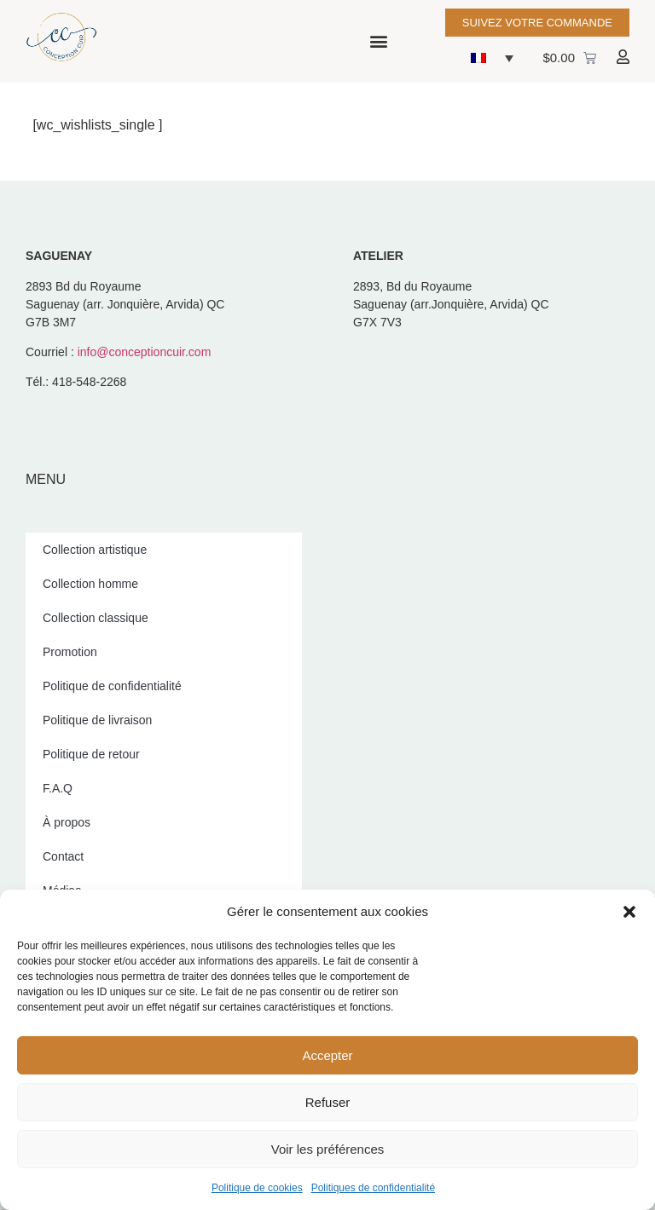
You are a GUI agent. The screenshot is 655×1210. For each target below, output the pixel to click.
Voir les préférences (328, 1149)
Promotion (70, 652)
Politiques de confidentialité (373, 1188)
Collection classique (95, 618)
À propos (66, 822)
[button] (629, 911)
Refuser (328, 1102)
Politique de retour (91, 754)
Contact (63, 856)
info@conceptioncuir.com (145, 352)
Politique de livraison (97, 720)
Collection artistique (95, 549)
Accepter (327, 1055)
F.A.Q (57, 788)
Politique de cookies (257, 1188)
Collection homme (90, 584)
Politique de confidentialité (112, 686)
